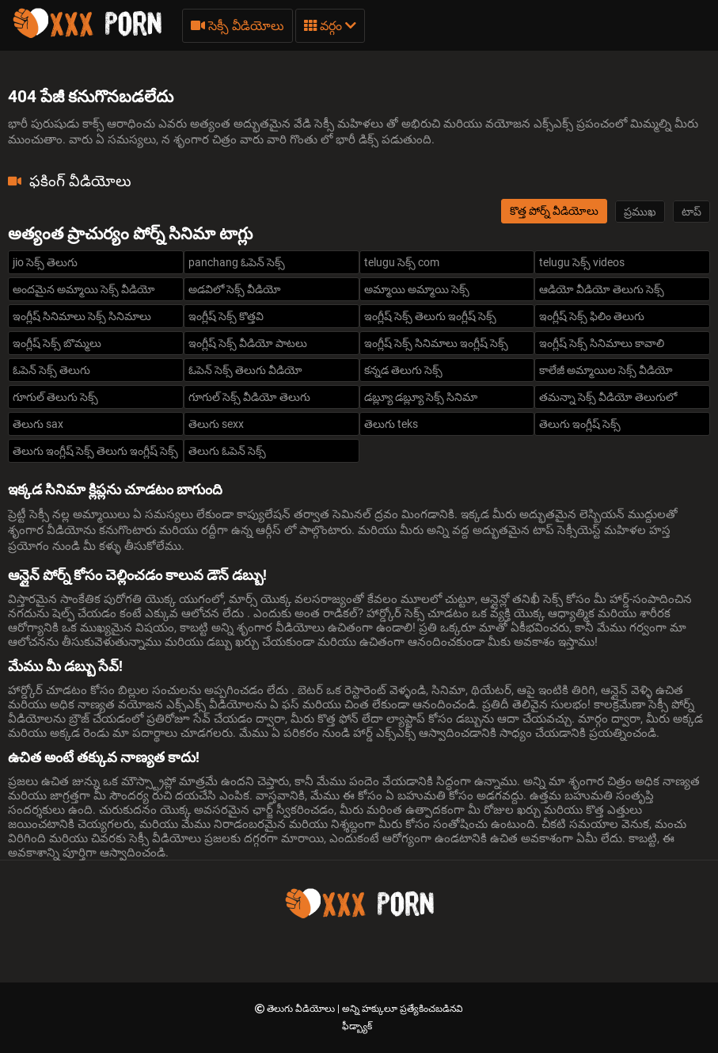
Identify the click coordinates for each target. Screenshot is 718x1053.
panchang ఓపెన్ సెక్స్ (236, 262)
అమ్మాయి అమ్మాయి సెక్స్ (416, 289)
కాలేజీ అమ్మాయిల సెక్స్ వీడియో (606, 370)
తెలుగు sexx (216, 424)
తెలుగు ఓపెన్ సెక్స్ (227, 450)
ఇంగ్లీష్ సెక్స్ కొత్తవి (226, 316)
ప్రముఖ (640, 211)
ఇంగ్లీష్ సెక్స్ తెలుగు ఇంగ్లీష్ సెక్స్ (430, 316)
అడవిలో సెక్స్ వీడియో (234, 289)
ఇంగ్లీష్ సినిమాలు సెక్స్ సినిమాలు (82, 316)
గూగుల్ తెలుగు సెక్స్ (55, 397)
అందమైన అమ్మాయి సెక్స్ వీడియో (84, 289)
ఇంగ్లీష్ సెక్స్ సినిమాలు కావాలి (601, 343)
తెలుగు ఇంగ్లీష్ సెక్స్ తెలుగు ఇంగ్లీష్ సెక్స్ (95, 450)
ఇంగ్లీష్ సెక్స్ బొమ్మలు (57, 343)
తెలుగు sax (38, 424)
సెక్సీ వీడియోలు (237, 25)
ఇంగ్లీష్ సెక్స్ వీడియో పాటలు (247, 343)
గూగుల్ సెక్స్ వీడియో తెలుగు (249, 397)
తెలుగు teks (391, 424)
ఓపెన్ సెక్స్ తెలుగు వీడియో (245, 370)
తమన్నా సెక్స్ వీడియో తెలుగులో (608, 397)
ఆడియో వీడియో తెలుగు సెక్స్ (601, 289)
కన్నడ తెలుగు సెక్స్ (403, 370)
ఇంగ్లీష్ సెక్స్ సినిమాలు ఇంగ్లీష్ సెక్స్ (436, 343)
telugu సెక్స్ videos (582, 262)
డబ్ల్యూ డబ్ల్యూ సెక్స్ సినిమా (420, 397)
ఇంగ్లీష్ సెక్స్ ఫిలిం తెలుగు (591, 316)
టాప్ (691, 211)
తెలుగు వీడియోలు (302, 1008)
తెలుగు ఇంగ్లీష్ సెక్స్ (580, 424)
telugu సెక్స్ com (401, 262)
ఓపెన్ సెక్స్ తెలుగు (51, 370)
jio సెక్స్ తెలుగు (45, 262)
